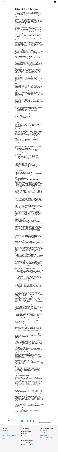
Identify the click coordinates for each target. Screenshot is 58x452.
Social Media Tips (43, 430)
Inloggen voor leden (6, 430)
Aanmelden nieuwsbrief (7, 432)
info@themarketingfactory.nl (36, 223)
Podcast (3, 441)
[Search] (53, 421)
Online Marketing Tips (44, 432)
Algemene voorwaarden (7, 435)
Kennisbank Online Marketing (46, 437)
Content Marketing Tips (44, 435)
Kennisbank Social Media (45, 439)
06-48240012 (25, 437)
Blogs (3, 438)
